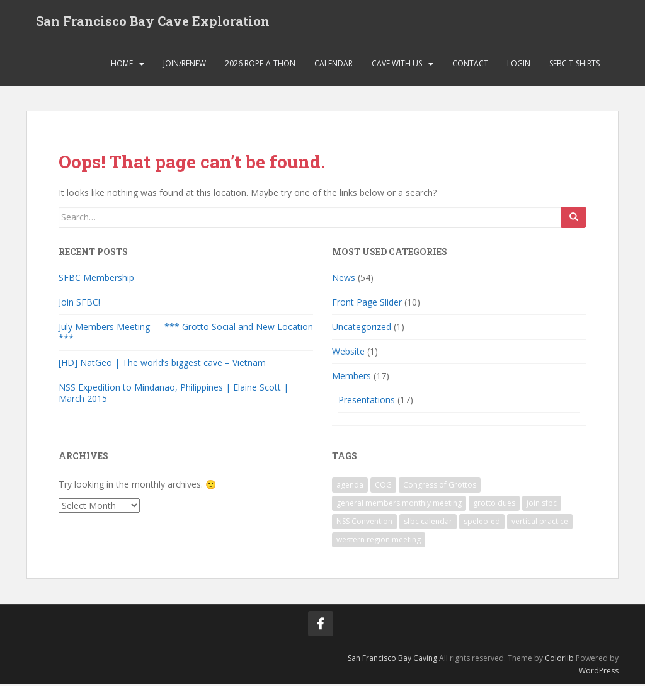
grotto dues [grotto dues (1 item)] (494, 505)
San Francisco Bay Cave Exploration (153, 22)
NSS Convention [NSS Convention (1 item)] (364, 523)
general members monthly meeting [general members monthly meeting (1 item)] (399, 505)
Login (518, 65)
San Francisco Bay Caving (392, 660)
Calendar (333, 65)
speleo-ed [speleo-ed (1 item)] (482, 523)
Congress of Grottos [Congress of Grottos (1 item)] (439, 486)
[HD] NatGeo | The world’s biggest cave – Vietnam (162, 365)
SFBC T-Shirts (574, 65)
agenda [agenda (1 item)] (349, 486)
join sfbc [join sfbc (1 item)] (542, 505)
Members (351, 378)
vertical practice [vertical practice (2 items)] (539, 523)
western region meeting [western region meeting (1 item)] (378, 541)
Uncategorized (361, 329)
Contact (470, 65)
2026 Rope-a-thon (260, 65)
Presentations (366, 402)
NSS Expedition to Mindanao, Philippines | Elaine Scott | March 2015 (173, 395)
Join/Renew (184, 65)
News (343, 280)
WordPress (599, 673)
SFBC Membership (96, 280)
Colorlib (559, 660)
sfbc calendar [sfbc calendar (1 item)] (428, 523)
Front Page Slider (367, 305)
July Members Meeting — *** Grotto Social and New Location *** (186, 334)
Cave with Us (397, 65)
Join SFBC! (79, 305)
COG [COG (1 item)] (383, 486)
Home (122, 65)
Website (348, 354)
